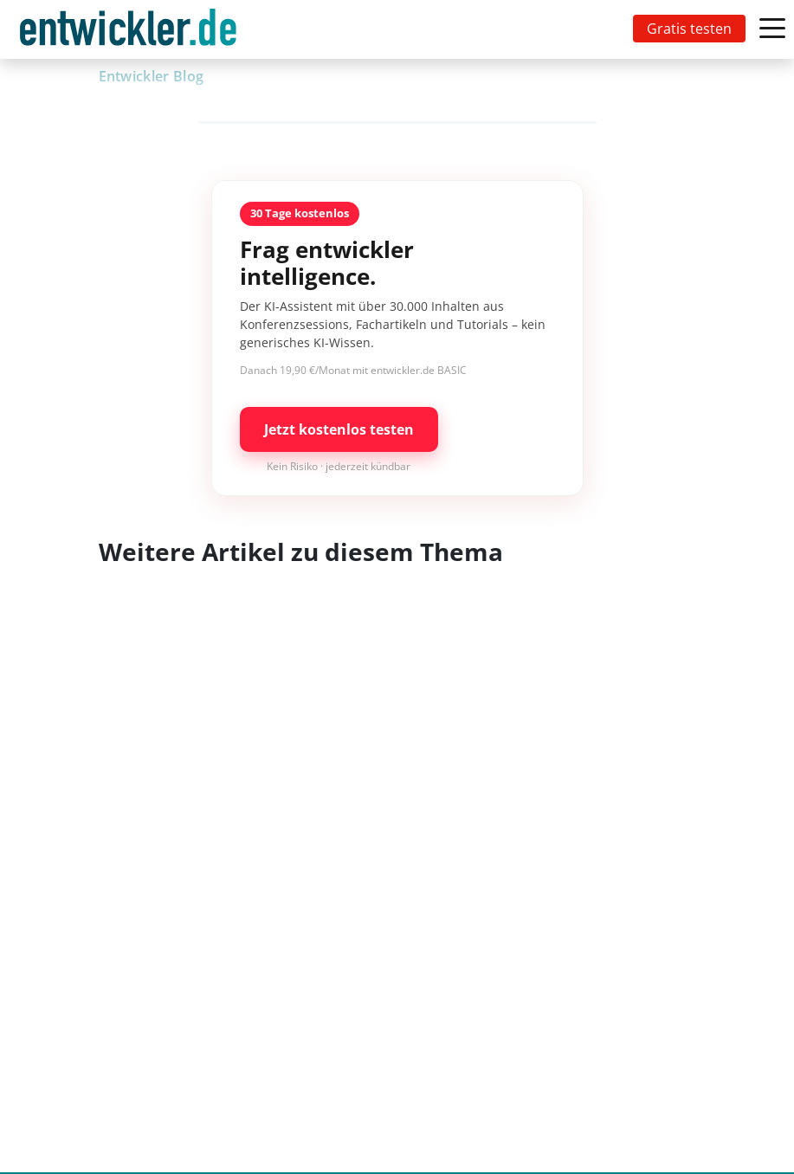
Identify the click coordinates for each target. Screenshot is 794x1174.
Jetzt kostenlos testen (339, 429)
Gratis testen (689, 28)
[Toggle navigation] (131, 29)
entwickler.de (128, 32)
